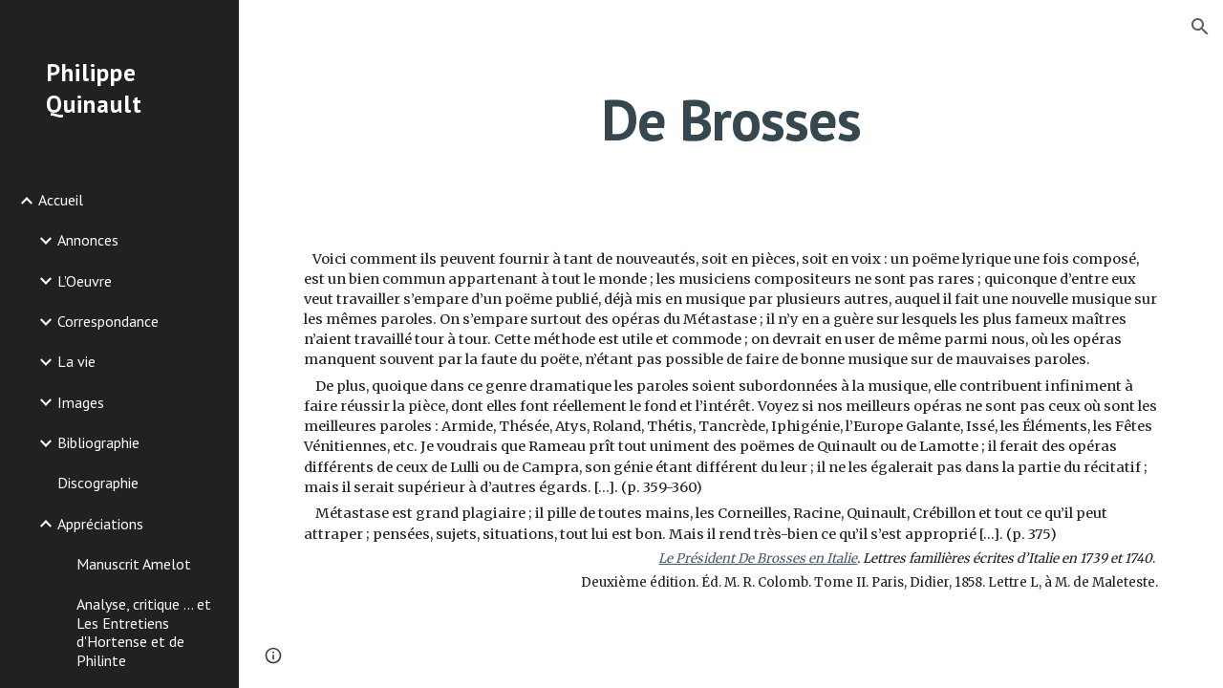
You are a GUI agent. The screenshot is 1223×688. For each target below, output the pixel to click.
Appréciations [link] (100, 523)
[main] (730, 119)
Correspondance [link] (108, 321)
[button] (1200, 27)
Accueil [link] (60, 199)
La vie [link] (76, 361)
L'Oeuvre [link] (84, 280)
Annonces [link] (87, 239)
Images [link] (80, 402)
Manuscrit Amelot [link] (133, 563)
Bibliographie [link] (98, 442)
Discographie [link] (98, 482)
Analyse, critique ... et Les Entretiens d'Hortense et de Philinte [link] (143, 631)
